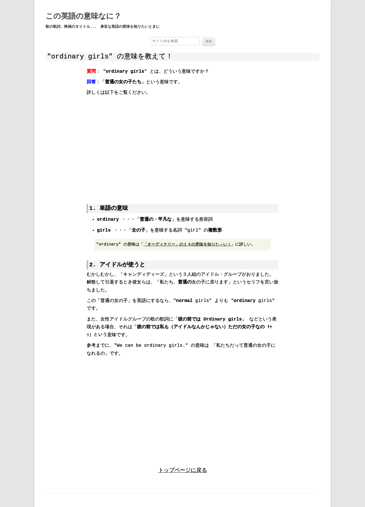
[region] (182, 145)
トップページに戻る (182, 470)
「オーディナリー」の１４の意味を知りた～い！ (187, 244)
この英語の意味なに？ (83, 16)
